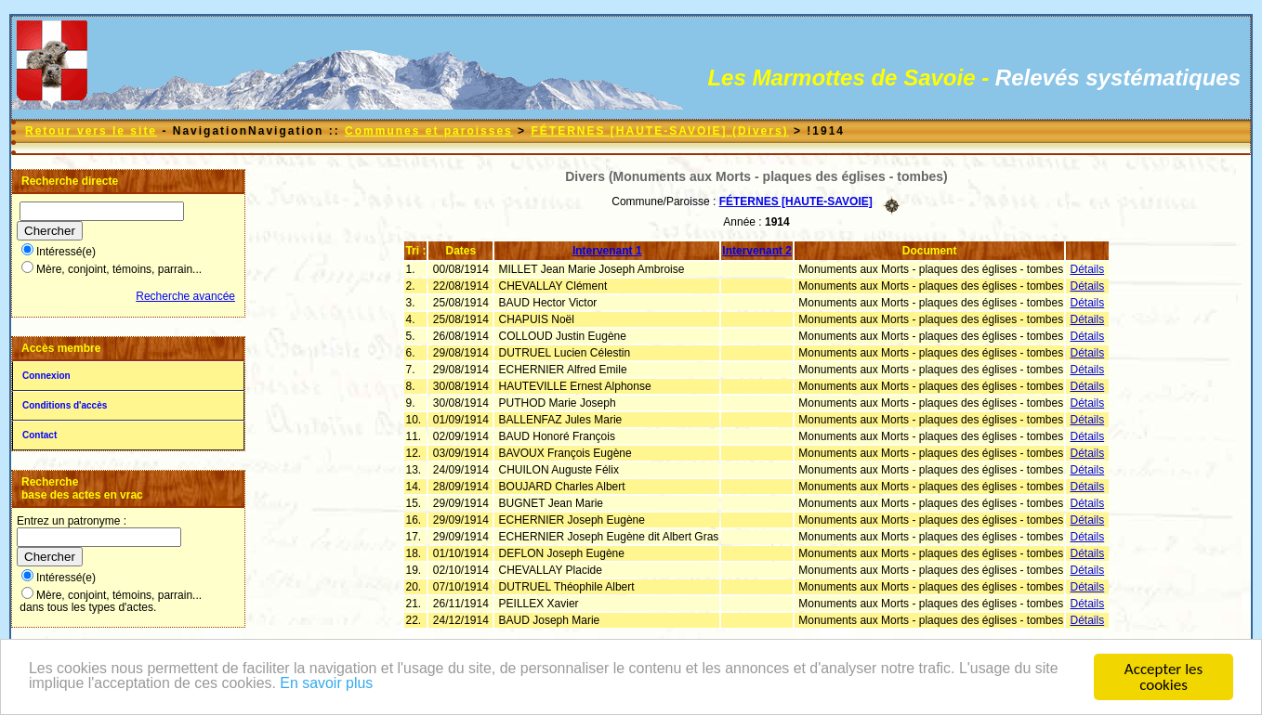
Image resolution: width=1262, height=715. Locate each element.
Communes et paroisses (429, 130)
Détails (1088, 269)
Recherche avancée (185, 296)
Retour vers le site (91, 130)
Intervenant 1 (607, 250)
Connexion (46, 375)
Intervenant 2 (757, 250)
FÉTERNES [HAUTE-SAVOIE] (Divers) (659, 130)
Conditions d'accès (64, 405)
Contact (39, 435)
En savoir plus (397, 686)
